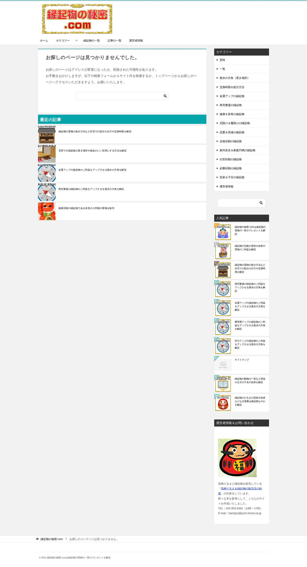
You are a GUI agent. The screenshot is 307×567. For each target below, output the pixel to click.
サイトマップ (242, 359)
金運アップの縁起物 (232, 96)
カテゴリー (63, 40)
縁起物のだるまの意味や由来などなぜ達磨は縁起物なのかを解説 (250, 401)
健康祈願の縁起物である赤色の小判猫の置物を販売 (86, 208)
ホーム (44, 40)
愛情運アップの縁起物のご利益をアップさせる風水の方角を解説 (250, 325)
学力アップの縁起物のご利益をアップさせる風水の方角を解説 (250, 344)
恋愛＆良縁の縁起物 (232, 132)
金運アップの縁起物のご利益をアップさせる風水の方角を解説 (92, 169)
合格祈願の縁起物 (231, 141)
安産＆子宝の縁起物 (232, 177)
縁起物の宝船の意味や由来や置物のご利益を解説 (250, 248)
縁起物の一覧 (91, 40)
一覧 (222, 68)
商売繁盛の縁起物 (231, 105)
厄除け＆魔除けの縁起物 (235, 123)
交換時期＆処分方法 (232, 87)
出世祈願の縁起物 (231, 159)
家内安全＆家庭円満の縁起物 (237, 150)
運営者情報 (136, 40)
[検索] (122, 96)
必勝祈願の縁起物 (231, 168)
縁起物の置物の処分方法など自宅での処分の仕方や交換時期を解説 (95, 131)
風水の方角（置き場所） (235, 77)
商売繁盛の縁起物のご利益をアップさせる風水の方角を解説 (91, 189)
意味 (222, 59)
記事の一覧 (114, 40)
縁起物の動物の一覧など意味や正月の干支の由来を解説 (250, 380)
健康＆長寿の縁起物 (232, 114)
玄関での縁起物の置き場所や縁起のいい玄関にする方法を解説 (92, 150)
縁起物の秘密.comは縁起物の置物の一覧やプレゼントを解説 (250, 230)
